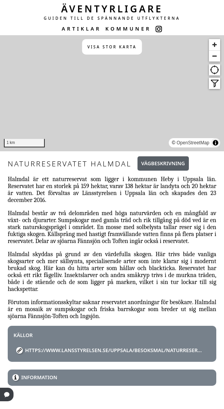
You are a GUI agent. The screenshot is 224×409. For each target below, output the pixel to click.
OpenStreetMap (192, 142)
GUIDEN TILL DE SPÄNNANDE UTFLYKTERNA (112, 18)
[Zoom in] (214, 44)
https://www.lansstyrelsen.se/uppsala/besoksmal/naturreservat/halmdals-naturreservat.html (115, 350)
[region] (112, 93)
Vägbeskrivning (163, 163)
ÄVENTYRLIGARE (112, 8)
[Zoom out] (214, 56)
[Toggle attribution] (215, 142)
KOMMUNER (128, 28)
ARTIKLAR (81, 28)
